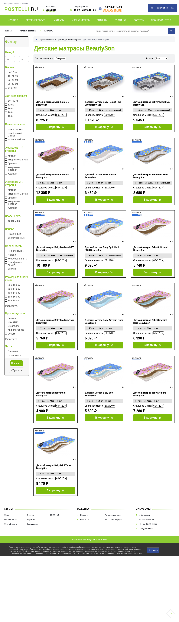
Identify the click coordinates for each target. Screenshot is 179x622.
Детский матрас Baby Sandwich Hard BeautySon (150, 327)
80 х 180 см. (14, 300)
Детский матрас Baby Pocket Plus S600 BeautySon (103, 103)
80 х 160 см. (14, 297)
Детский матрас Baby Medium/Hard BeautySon (55, 327)
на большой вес (16, 139)
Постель (139, 20)
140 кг (11, 108)
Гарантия (31, 530)
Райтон (12, 318)
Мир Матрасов (16, 330)
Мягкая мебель (81, 20)
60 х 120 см (14, 285)
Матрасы (59, 20)
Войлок (12, 269)
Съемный (13, 351)
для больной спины (15, 134)
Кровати (13, 20)
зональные (14, 221)
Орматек (13, 322)
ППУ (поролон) (16, 251)
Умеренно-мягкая (18, 159)
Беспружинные (16, 238)
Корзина (162, 8)
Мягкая (12, 156)
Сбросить (16, 370)
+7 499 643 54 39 (112, 7)
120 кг (11, 105)
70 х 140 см (14, 293)
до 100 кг (13, 101)
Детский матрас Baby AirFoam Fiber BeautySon (104, 327)
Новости (84, 526)
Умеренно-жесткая (14, 168)
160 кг (11, 112)
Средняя (12, 163)
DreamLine (13, 326)
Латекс (12, 255)
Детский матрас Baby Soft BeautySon (99, 401)
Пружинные (14, 234)
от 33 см (12, 88)
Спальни (102, 20)
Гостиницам (32, 535)
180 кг (11, 116)
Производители (161, 20)
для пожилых (15, 129)
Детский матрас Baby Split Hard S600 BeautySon (102, 252)
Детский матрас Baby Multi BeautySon (50, 401)
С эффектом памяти (15, 263)
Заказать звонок (112, 10)
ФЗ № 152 (54, 526)
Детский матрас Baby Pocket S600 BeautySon (151, 103)
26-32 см (13, 84)
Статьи (30, 526)
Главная (8, 31)
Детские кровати (35, 20)
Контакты (48, 31)
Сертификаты (10, 535)
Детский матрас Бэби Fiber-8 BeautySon (100, 178)
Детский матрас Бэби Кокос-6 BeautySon (52, 103)
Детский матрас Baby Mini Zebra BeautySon (53, 476)
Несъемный (14, 355)
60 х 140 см (14, 289)
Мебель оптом (10, 530)
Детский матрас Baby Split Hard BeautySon (150, 252)
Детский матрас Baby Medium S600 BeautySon (55, 252)
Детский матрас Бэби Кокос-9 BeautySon (52, 178)
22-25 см (13, 80)
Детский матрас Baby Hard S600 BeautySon (150, 178)
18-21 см (13, 76)
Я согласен (153, 561)
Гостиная (120, 20)
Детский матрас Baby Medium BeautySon (149, 401)
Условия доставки (28, 31)
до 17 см (12, 72)
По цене (60, 58)
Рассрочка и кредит (114, 530)
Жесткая (12, 174)
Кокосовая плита (17, 259)
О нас (6, 526)
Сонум (11, 334)
